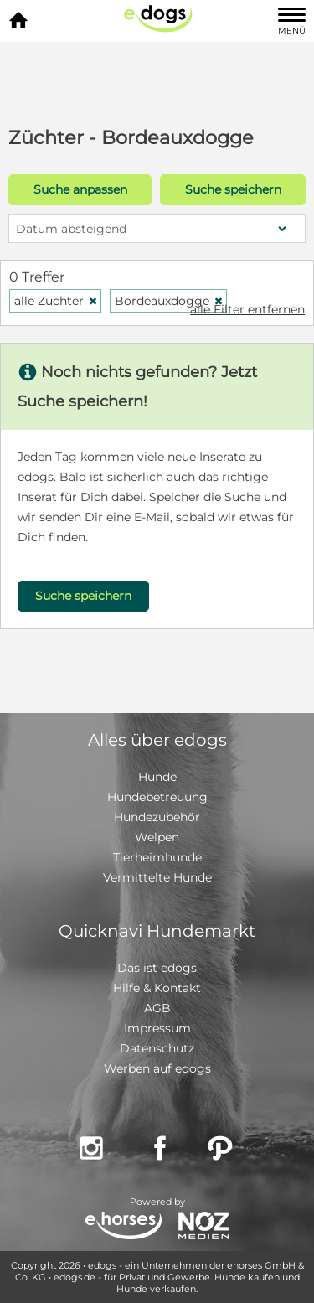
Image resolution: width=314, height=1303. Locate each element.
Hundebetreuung (157, 796)
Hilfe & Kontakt (157, 987)
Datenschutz (157, 1048)
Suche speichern (233, 189)
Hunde (157, 776)
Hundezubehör (157, 817)
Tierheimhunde (157, 857)
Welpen (157, 837)
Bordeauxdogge (169, 300)
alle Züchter (56, 300)
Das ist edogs (157, 967)
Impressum (157, 1028)
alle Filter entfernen (247, 309)
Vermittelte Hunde (157, 877)
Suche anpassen (80, 189)
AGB (157, 1008)
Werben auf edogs (157, 1068)
